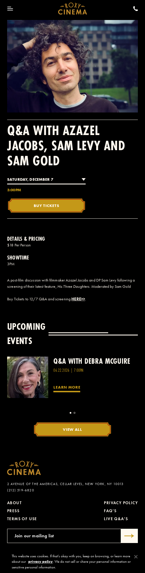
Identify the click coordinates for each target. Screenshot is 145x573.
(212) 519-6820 (20, 490)
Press (13, 510)
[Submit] (129, 536)
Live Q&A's (116, 518)
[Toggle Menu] (10, 9)
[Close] (136, 558)
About (14, 502)
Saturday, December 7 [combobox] (30, 179)
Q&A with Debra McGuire (91, 361)
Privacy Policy (121, 502)
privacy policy (40, 564)
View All (72, 429)
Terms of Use (22, 518)
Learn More (66, 387)
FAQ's (110, 510)
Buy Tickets (46, 205)
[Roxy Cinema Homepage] (72, 9)
